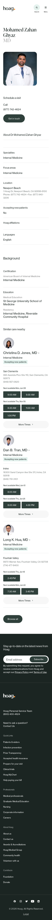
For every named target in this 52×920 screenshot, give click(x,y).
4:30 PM (30, 505)
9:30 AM (30, 394)
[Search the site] (37, 7)
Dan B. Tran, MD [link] (16, 450)
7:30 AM (12, 591)
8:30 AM (12, 408)
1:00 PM (12, 415)
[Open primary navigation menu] (46, 7)
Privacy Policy (22, 672)
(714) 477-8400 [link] (11, 565)
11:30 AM (30, 408)
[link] (9, 8)
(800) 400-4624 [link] (11, 714)
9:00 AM (12, 394)
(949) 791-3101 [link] (10, 479)
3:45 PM (30, 591)
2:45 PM (12, 578)
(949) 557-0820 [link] (11, 381)
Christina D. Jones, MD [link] (21, 353)
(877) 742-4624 (12, 109)
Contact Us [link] (9, 726)
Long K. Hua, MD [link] (17, 540)
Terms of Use (40, 672)
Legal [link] (26, 914)
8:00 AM (12, 492)
